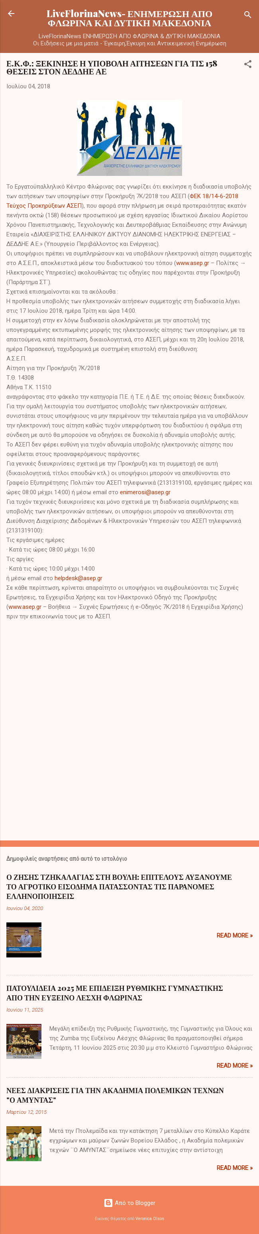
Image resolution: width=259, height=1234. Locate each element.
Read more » (235, 935)
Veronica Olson (149, 1218)
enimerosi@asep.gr (145, 492)
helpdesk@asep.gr (78, 578)
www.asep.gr (192, 263)
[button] (248, 65)
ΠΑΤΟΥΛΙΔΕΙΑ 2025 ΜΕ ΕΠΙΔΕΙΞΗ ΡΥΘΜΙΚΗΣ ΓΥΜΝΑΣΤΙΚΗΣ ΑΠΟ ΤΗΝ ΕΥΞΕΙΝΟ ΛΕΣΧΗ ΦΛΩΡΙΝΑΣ (114, 992)
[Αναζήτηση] (248, 16)
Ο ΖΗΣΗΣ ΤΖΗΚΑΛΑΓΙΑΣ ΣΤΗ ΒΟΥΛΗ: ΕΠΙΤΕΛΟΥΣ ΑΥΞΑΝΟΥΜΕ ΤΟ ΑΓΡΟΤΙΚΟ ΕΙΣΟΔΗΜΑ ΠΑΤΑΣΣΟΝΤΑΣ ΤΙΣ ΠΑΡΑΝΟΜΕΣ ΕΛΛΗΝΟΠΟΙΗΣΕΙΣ (119, 886)
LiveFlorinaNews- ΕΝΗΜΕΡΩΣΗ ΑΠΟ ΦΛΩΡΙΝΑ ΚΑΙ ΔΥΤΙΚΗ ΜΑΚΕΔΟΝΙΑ (130, 18)
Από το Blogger (129, 1203)
